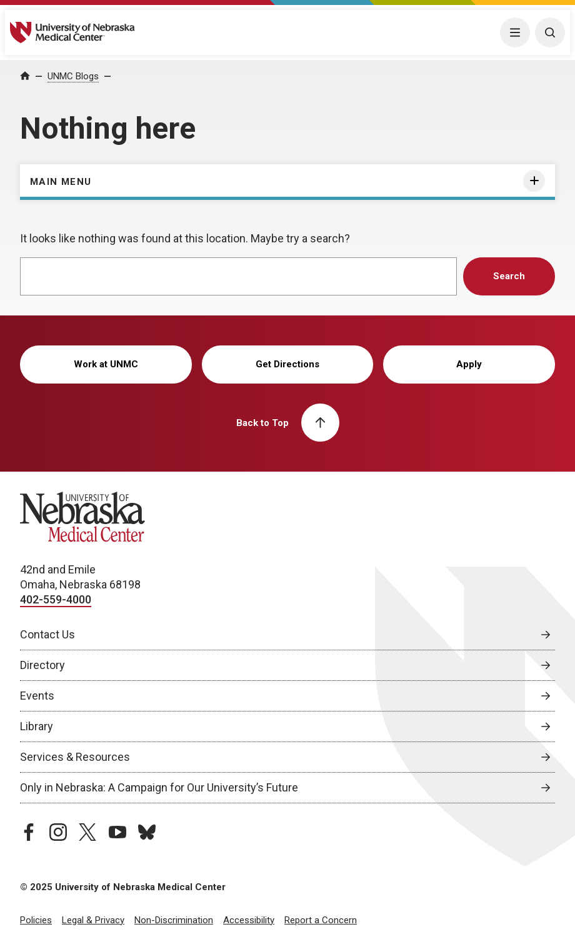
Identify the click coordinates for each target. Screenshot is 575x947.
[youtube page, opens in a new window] (117, 832)
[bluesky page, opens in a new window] (147, 832)
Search (509, 276)
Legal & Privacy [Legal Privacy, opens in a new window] (93, 920)
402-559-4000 (55, 599)
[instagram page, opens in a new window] (58, 832)
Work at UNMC (106, 364)
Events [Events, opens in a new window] (37, 695)
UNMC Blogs (73, 76)
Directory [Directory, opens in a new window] (42, 665)
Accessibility (248, 920)
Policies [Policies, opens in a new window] (36, 920)
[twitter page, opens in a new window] (87, 832)
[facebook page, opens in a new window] (29, 832)
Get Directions (287, 364)
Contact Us (47, 634)
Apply (469, 364)
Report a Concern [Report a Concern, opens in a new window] (320, 920)
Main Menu (61, 181)
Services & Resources (75, 756)
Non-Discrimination (173, 920)
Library (36, 726)
